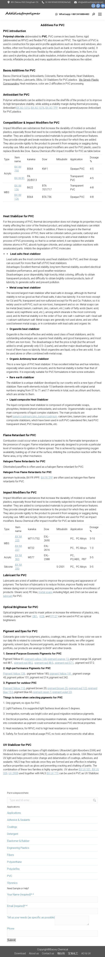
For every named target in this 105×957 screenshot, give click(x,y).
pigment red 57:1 (64, 662)
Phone (10, 928)
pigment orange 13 (58, 659)
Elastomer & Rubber (18, 840)
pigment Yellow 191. (61, 673)
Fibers (10, 854)
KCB (42, 616)
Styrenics (12, 882)
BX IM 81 (19, 178)
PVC (9, 875)
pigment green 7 (42, 692)
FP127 (54, 616)
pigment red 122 (78, 688)
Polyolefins (13, 868)
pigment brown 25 (57, 688)
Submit (11, 940)
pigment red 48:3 (43, 662)
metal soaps (46, 592)
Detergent (12, 833)
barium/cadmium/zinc (25, 416)
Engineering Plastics (18, 847)
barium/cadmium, (47, 416)
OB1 (34, 616)
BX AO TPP (51, 107)
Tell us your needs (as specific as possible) (31, 917)
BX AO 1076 (37, 107)
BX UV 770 (53, 773)
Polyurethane (14, 861)
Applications (14, 812)
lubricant (8, 596)
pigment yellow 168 (36, 659)
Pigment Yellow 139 (14, 673)
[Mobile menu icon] (100, 14)
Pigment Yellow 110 (14, 688)
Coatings (12, 826)
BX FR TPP (47, 477)
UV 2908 (13, 773)
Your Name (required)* (20, 894)
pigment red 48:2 (23, 662)
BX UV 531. (85, 769)
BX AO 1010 (23, 107)
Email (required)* (17, 906)
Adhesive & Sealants (18, 819)
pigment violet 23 (62, 692)
